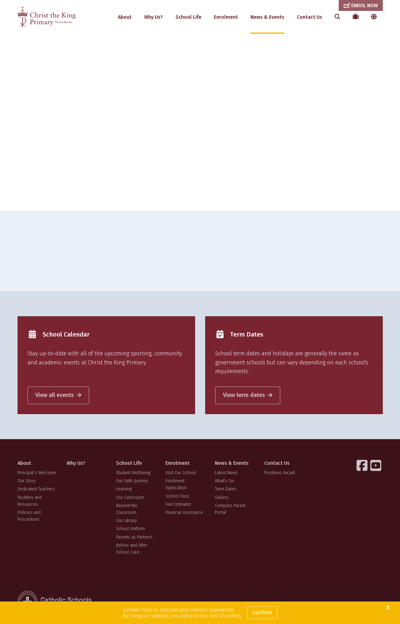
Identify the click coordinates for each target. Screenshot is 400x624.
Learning (124, 489)
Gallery (221, 497)
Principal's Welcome (37, 472)
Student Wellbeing (133, 472)
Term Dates (225, 489)
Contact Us (309, 17)
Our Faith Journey (132, 481)
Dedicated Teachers (36, 489)
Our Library (126, 520)
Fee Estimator (178, 504)
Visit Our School (180, 472)
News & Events (267, 17)
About (125, 17)
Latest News (226, 472)
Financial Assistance (184, 512)
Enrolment (226, 17)
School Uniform (130, 528)
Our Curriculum (130, 497)
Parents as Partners (134, 537)
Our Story (26, 481)
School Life (188, 17)
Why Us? (153, 17)
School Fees (177, 496)
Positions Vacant (279, 472)
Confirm (262, 612)
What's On (224, 481)
